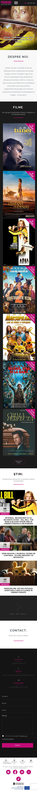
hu (31, 3)
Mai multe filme (18, 462)
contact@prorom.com (18, 687)
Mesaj (4, 716)
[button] (35, 25)
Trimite (17, 745)
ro (34, 3)
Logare (31, 761)
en (29, 3)
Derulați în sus (14, 762)
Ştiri (18, 474)
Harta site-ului (22, 762)
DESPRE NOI (18, 57)
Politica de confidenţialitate (6, 762)
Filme (18, 107)
